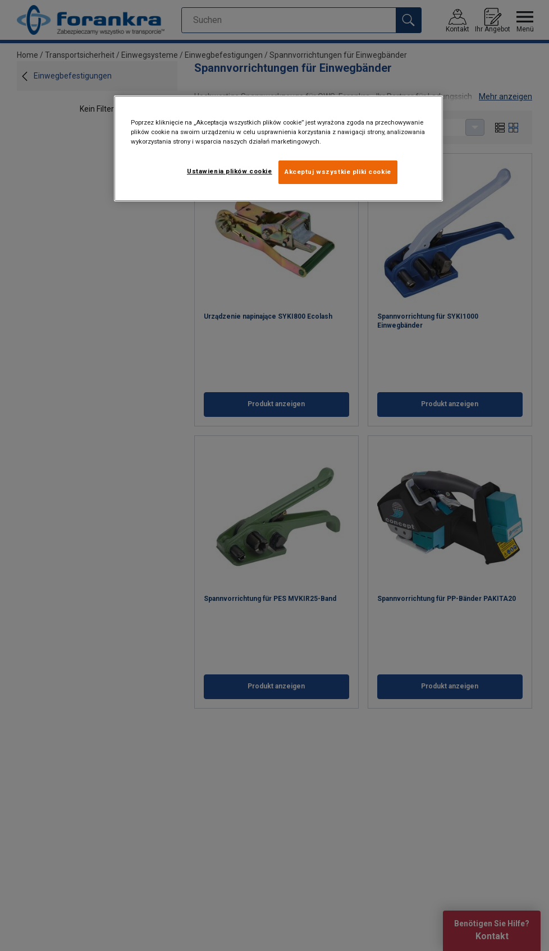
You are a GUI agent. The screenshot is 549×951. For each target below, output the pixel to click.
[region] (278, 148)
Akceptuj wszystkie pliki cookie (338, 172)
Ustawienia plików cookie (229, 171)
